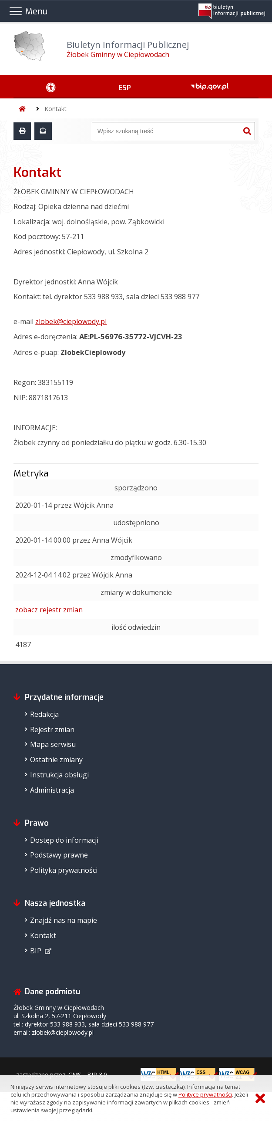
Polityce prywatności (205, 1094)
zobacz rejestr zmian (49, 610)
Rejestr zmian (52, 729)
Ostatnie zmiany (56, 759)
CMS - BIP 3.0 (87, 1074)
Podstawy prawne (59, 855)
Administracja (52, 790)
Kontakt (55, 109)
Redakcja (44, 714)
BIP (35, 951)
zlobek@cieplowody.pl (71, 321)
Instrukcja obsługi (59, 775)
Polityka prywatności (63, 870)
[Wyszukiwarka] (166, 131)
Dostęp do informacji (64, 840)
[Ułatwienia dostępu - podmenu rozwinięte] (50, 86)
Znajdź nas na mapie (63, 920)
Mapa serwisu (53, 744)
